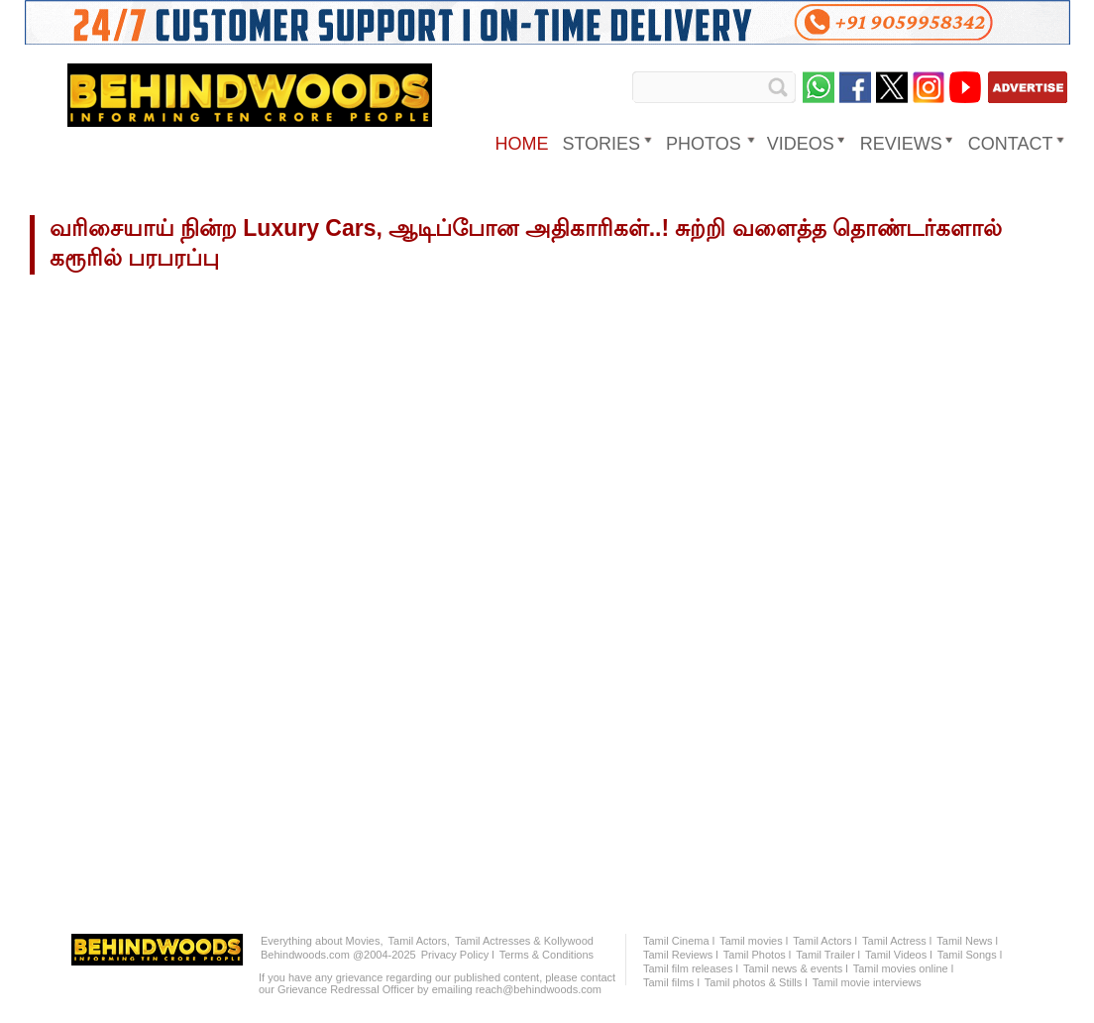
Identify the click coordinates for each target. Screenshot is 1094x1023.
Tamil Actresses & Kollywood (524, 941)
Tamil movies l (753, 941)
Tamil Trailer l (828, 955)
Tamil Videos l (898, 955)
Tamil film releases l (690, 968)
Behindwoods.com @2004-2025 (338, 955)
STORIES (601, 144)
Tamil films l (671, 982)
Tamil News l (967, 941)
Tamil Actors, (419, 941)
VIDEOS (800, 144)
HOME (521, 144)
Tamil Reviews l (680, 955)
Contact (1010, 144)
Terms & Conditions (546, 955)
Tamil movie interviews (867, 982)
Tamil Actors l (825, 941)
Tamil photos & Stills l (756, 982)
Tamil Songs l (969, 955)
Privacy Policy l (457, 955)
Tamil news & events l (795, 968)
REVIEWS (901, 144)
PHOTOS (703, 144)
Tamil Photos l (757, 955)
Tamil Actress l (896, 941)
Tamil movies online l (903, 968)
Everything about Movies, (322, 941)
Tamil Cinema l (678, 941)
